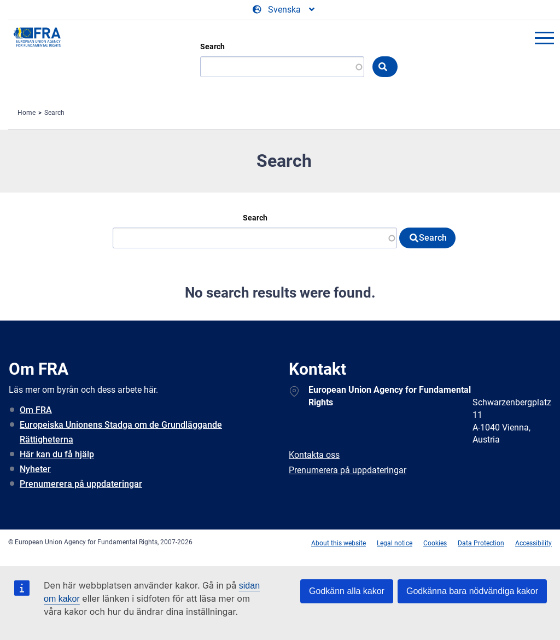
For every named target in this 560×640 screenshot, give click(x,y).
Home (27, 113)
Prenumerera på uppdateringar (81, 484)
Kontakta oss (314, 455)
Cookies (435, 543)
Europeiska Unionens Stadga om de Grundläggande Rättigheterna (121, 432)
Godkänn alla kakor (346, 591)
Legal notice (394, 543)
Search (212, 46)
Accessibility (533, 543)
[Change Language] (284, 10)
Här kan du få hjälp (57, 454)
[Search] (282, 66)
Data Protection (481, 543)
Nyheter (35, 469)
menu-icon (544, 37)
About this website (338, 543)
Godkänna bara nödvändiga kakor (472, 591)
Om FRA (36, 410)
